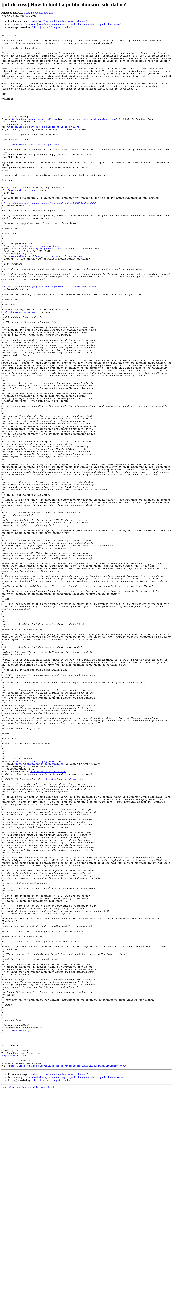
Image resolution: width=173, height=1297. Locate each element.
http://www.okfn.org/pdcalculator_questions (31, 166)
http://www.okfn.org (16, 1229)
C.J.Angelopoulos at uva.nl (38, 12)
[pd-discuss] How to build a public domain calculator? (58, 21)
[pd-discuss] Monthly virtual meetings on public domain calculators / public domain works (74, 24)
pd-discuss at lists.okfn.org (60, 145)
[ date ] (36, 27)
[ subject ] (56, 27)
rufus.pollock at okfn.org (23, 145)
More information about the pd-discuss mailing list (28, 1294)
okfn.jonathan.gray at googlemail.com (33, 136)
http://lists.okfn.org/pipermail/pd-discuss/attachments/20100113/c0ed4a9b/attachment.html (67, 1272)
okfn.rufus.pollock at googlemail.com (37, 906)
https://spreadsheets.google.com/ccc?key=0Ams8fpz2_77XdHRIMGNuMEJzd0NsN (50, 236)
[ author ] (67, 27)
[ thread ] (45, 27)
